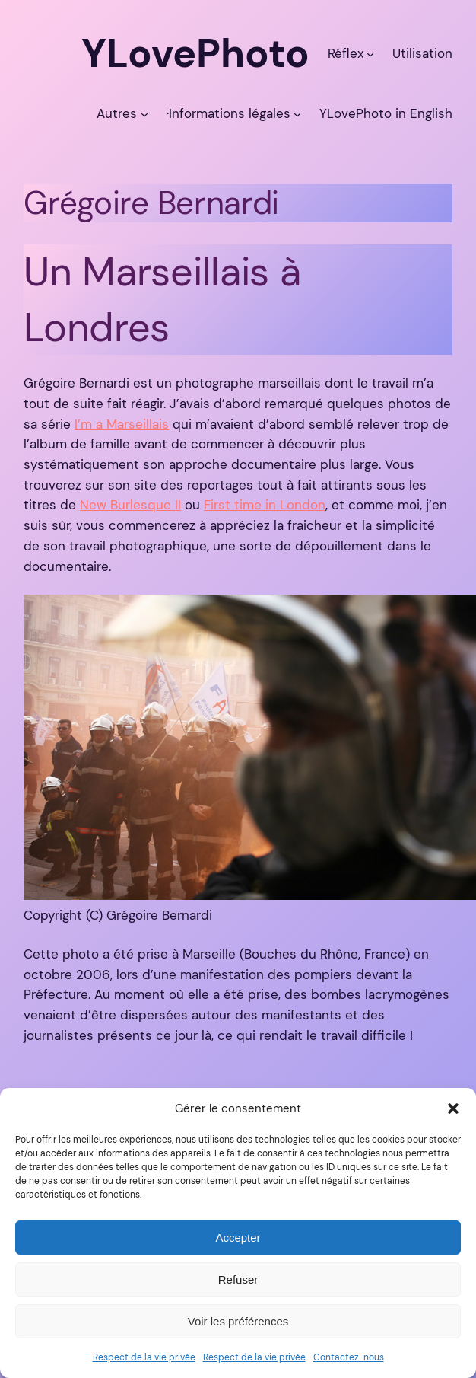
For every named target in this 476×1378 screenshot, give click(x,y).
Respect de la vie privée (144, 1357)
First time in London (264, 504)
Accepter (237, 1237)
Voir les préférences (238, 1321)
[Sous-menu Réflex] (370, 53)
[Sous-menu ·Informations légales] (297, 113)
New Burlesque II (130, 504)
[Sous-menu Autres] (144, 113)
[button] (453, 1108)
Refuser (238, 1279)
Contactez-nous (348, 1357)
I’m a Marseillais (122, 424)
